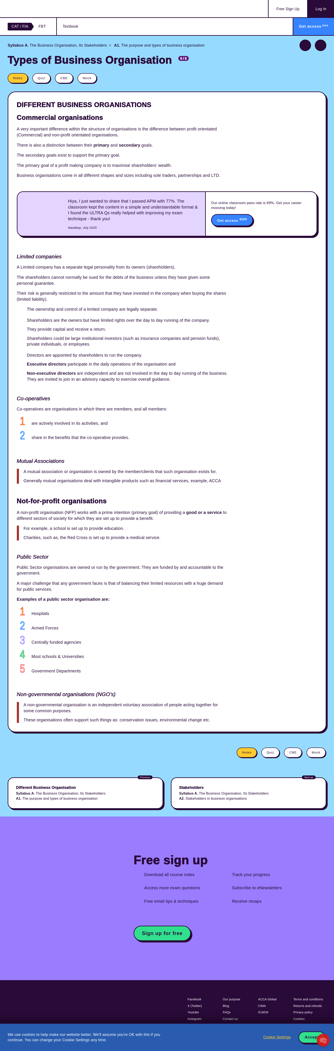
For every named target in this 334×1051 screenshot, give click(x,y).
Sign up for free (162, 933)
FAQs (227, 1012)
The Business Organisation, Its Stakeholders (57, 45)
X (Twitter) (194, 1006)
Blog (226, 1006)
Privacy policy (303, 1012)
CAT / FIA (20, 26)
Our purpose (231, 999)
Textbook (70, 26)
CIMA (262, 1006)
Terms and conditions (308, 999)
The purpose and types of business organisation (158, 45)
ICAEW (263, 1012)
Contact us (230, 1019)
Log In (320, 9)
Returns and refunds (307, 1006)
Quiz (41, 78)
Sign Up (287, 9)
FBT (42, 26)
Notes (18, 78)
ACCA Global (267, 999)
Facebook (194, 999)
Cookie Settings (277, 1037)
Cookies (299, 1019)
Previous (305, 45)
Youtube (193, 1012)
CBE (64, 78)
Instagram (194, 1019)
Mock (87, 78)
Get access (232, 220)
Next (320, 45)
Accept (312, 1037)
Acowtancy (33, 8)
